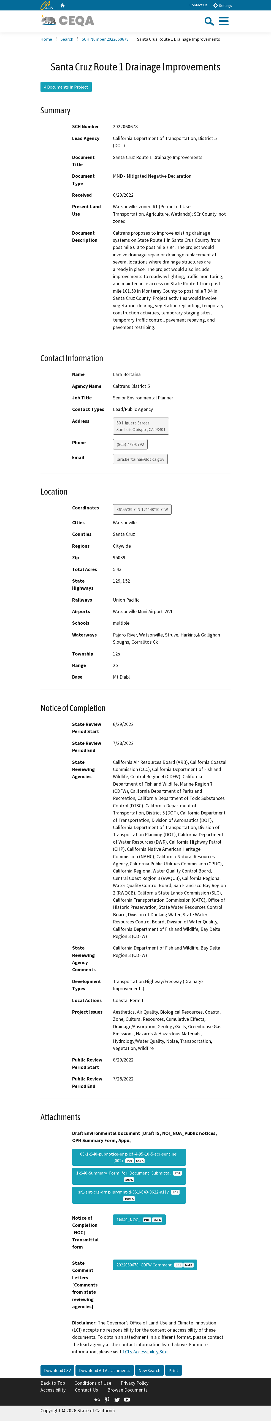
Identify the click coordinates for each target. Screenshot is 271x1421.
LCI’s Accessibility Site (145, 1352)
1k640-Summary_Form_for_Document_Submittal (129, 1176)
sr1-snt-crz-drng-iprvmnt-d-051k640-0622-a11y (129, 1195)
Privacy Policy (134, 1383)
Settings (222, 5)
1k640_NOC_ (139, 1219)
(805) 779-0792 (130, 444)
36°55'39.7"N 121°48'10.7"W (142, 509)
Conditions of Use (92, 1383)
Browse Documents (127, 1390)
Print (173, 1370)
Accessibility (53, 1390)
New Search (149, 1370)
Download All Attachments (104, 1370)
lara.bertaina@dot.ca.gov (140, 459)
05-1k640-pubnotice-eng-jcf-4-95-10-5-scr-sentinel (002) (129, 1157)
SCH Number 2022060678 (105, 39)
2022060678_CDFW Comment (155, 1265)
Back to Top (52, 1383)
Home (46, 39)
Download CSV (57, 1370)
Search (67, 39)
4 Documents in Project (66, 87)
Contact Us (198, 4)
